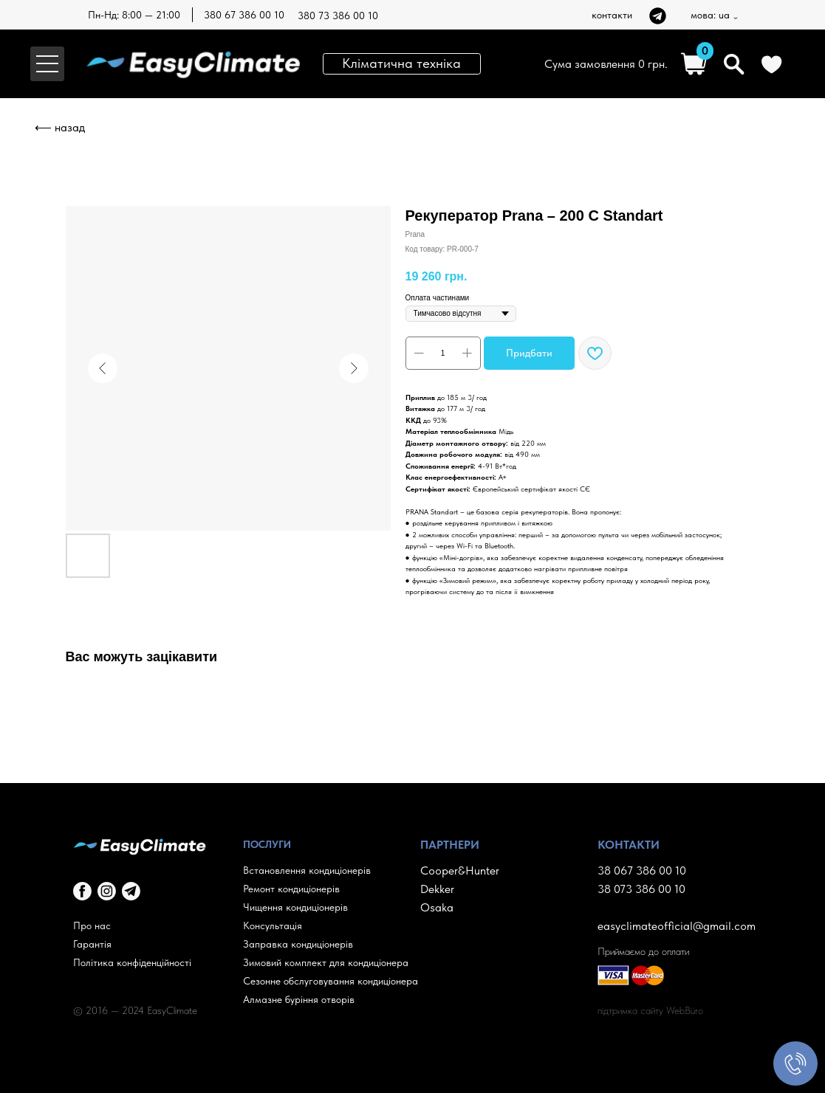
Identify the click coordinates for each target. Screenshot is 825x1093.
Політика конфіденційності (132, 962)
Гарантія (92, 944)
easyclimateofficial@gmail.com (677, 926)
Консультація (272, 925)
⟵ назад (60, 127)
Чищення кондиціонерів (295, 907)
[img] (657, 16)
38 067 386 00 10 (642, 870)
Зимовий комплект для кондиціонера (325, 962)
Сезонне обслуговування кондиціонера (330, 981)
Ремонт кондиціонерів (291, 888)
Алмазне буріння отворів (299, 999)
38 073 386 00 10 (641, 889)
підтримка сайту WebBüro (650, 1010)
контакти (612, 15)
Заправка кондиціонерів (298, 944)
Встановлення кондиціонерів (307, 870)
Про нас (92, 925)
